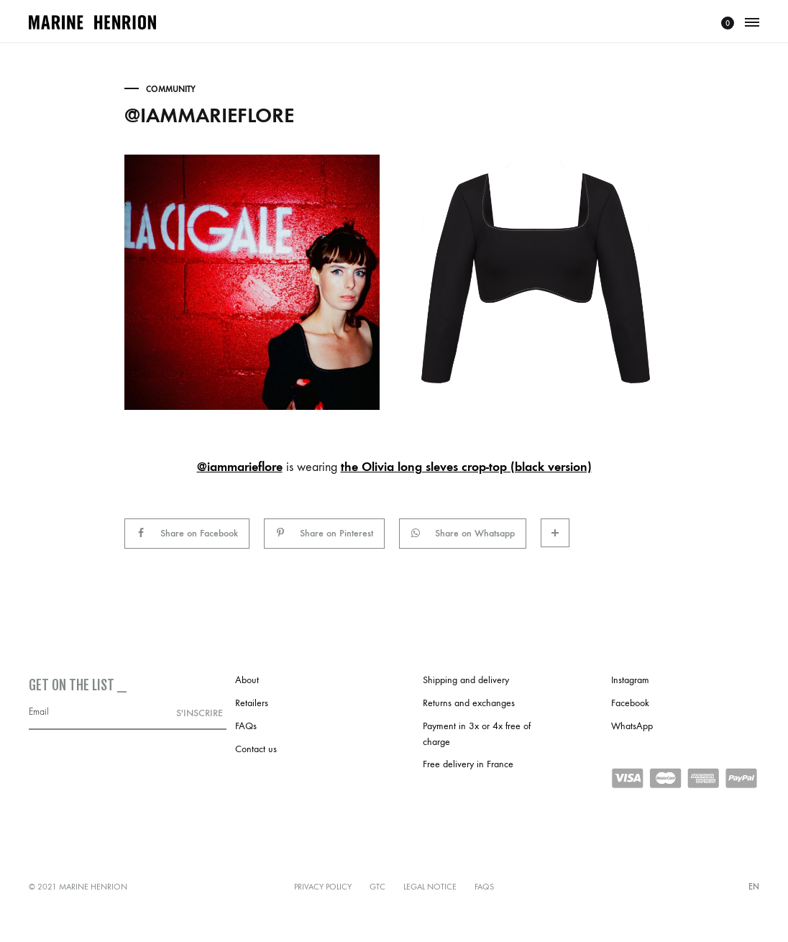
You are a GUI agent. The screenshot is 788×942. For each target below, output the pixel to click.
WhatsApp (632, 726)
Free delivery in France (468, 764)
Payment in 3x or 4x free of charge (477, 734)
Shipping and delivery (466, 680)
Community (171, 89)
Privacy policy (323, 887)
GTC (377, 887)
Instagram (630, 680)
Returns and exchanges (469, 703)
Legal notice (430, 887)
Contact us (256, 749)
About (247, 680)
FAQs (246, 726)
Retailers (251, 703)
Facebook (630, 703)
